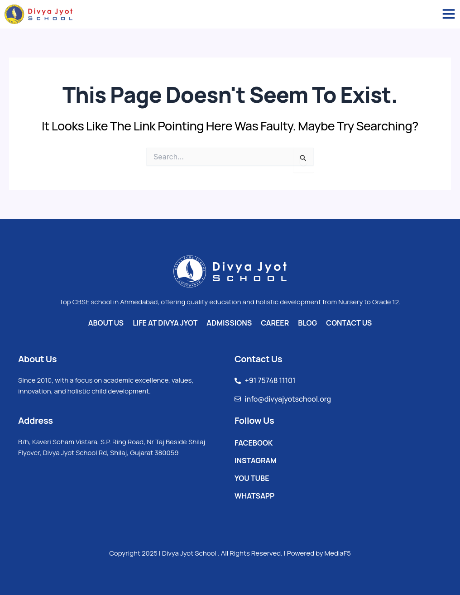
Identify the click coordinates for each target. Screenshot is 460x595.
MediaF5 (338, 553)
